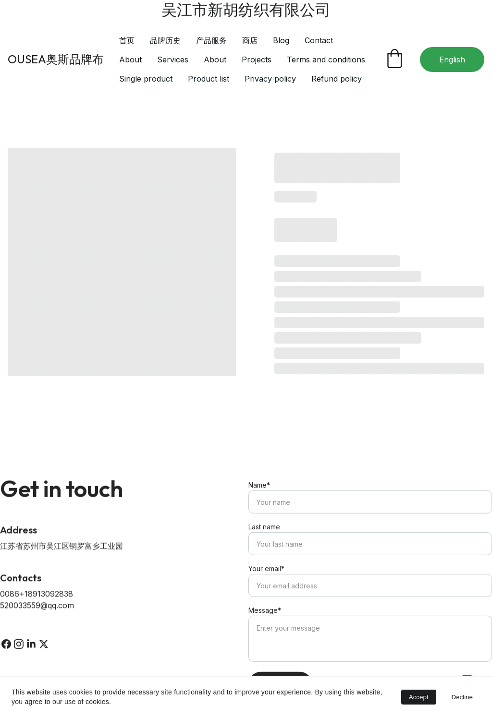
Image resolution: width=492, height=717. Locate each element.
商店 (250, 40)
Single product (145, 79)
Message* (264, 626)
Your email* (266, 585)
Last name (264, 543)
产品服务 (211, 40)
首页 (127, 40)
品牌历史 (165, 40)
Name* (259, 501)
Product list (208, 79)
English (452, 59)
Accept (419, 697)
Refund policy (336, 79)
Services (172, 59)
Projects (256, 59)
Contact (319, 40)
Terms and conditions (326, 59)
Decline (462, 697)
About (130, 59)
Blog (281, 40)
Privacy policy (270, 79)
